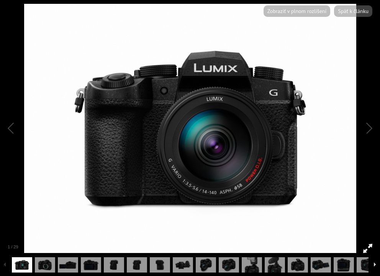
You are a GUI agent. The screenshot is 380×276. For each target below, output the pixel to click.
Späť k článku (353, 11)
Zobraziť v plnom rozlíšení (296, 11)
